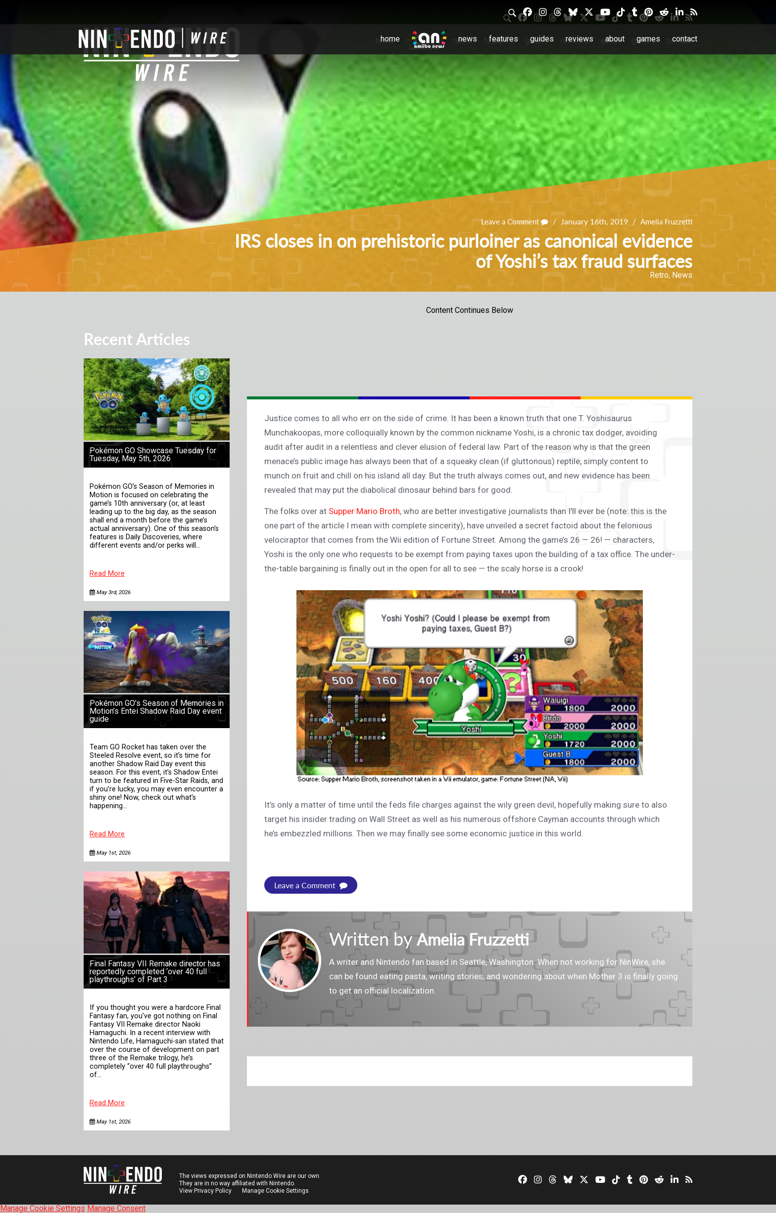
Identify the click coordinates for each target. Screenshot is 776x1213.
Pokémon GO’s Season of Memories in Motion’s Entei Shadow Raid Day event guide (157, 711)
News (467, 38)
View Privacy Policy (205, 1190)
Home (390, 38)
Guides (542, 38)
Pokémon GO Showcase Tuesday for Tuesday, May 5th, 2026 (153, 454)
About (615, 38)
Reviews (579, 38)
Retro (659, 275)
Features (503, 38)
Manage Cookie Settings (276, 1190)
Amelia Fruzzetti (664, 221)
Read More (107, 573)
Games (648, 38)
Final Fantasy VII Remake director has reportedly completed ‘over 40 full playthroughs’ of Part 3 (155, 971)
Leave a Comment (509, 221)
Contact (684, 38)
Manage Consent (116, 1208)
